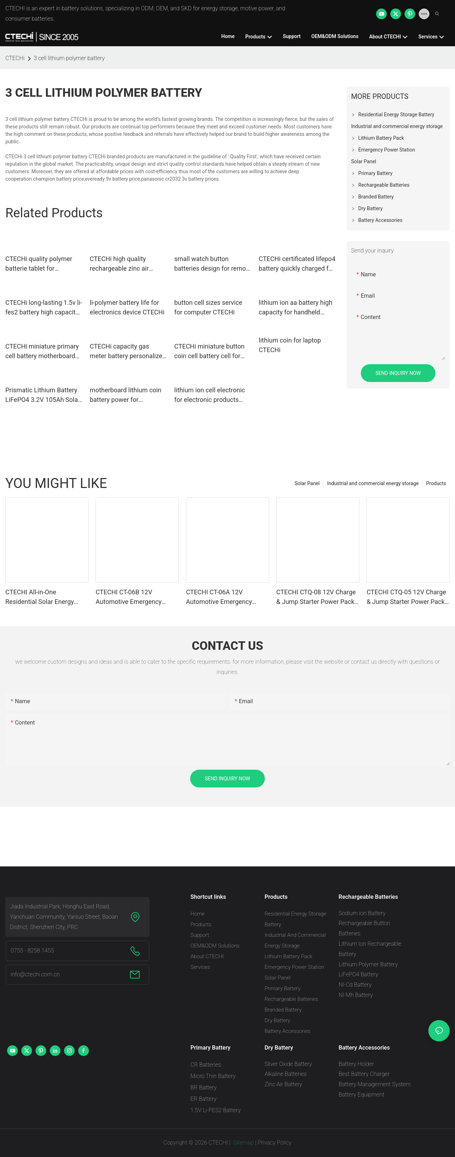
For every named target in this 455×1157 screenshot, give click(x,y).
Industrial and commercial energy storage (373, 483)
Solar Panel (307, 483)
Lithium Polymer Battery (368, 964)
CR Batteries (206, 1064)
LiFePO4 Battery (358, 974)
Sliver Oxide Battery (288, 1064)
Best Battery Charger (364, 1074)
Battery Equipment (361, 1094)
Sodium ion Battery (361, 913)
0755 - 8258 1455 (32, 950)
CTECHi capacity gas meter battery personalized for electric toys (128, 352)
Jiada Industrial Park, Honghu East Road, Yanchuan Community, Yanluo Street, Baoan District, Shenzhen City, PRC (64, 916)
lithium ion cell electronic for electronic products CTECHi (209, 395)
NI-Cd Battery (354, 984)
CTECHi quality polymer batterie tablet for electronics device (38, 264)
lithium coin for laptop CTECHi (290, 345)
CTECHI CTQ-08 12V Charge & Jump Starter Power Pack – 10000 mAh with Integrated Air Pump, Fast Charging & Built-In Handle (317, 597)
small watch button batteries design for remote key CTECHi (212, 264)
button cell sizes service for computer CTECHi (208, 307)
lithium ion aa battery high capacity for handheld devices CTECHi (295, 308)
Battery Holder (356, 1064)
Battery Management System (374, 1084)
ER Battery (203, 1098)
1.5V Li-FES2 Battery (216, 1110)
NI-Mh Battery (355, 995)
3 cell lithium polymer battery (69, 58)
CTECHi (15, 58)
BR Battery (204, 1087)
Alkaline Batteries (285, 1074)
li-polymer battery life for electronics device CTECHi (127, 307)
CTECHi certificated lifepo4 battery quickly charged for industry (297, 264)
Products (436, 483)
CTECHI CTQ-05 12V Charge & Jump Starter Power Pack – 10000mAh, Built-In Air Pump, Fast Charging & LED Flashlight (406, 597)
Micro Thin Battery (213, 1076)
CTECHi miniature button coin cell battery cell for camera (209, 352)
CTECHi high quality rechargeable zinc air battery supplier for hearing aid (128, 264)
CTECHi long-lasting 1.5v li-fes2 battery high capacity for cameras (43, 308)
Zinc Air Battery (283, 1084)
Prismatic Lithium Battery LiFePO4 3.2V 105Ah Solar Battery (42, 395)
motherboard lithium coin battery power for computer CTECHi (125, 395)
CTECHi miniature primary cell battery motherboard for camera (42, 352)
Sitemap (243, 1142)
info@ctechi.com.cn (35, 974)
